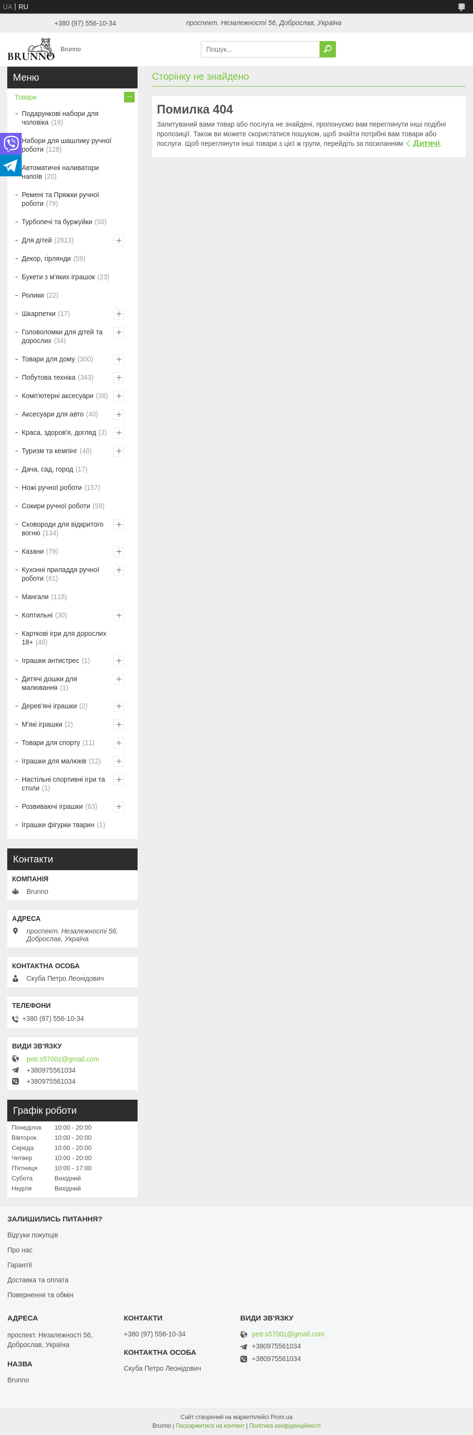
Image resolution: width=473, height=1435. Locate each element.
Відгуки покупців (32, 1235)
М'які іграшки (42, 724)
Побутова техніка (48, 377)
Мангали (35, 597)
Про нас (19, 1250)
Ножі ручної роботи (52, 487)
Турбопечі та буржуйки (57, 222)
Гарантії (19, 1265)
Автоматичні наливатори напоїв (60, 172)
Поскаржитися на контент (210, 1425)
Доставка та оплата (38, 1280)
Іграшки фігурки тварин (58, 825)
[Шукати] (328, 49)
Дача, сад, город (47, 469)
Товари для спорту (51, 742)
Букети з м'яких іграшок (58, 277)
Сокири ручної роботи (56, 506)
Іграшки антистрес (50, 660)
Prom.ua (281, 1417)
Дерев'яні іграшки (49, 706)
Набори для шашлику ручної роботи (66, 145)
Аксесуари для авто (52, 414)
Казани (33, 551)
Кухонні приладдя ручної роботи (60, 574)
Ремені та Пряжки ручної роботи (60, 199)
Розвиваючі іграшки (52, 806)
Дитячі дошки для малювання (49, 683)
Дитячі (426, 143)
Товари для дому (48, 359)
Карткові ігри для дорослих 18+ (64, 638)
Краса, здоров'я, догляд (59, 432)
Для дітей (37, 240)
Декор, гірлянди (46, 258)
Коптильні (37, 615)
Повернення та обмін (40, 1295)
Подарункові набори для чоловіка (60, 118)
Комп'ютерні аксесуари (58, 396)
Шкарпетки (39, 313)
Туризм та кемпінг (49, 451)
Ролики (33, 295)
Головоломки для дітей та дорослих (62, 336)
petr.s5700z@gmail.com (63, 1059)
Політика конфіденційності (285, 1425)
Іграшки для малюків (54, 761)
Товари (25, 97)
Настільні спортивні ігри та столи (63, 783)
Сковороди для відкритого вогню (62, 528)
